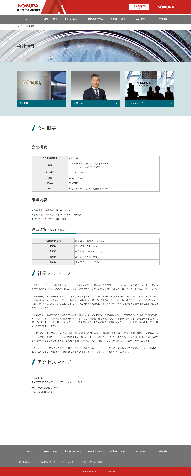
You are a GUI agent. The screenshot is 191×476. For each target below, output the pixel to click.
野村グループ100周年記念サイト (93, 462)
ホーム (20, 26)
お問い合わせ (67, 462)
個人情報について (47, 462)
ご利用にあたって (26, 462)
